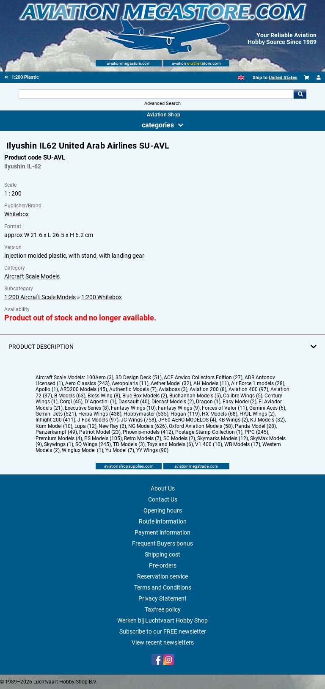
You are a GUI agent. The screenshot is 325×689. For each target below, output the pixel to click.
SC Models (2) (179, 438)
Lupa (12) (85, 426)
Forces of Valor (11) (224, 408)
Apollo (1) (47, 389)
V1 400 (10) (208, 444)
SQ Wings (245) (93, 444)
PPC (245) (256, 432)
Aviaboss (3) (173, 389)
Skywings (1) (58, 444)
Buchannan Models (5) (195, 396)
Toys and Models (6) (170, 444)
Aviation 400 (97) (248, 389)
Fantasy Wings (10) (133, 408)
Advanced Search (162, 103)
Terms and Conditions (162, 587)
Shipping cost (162, 554)
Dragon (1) (208, 402)
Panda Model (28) (255, 426)
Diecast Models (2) (172, 402)
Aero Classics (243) (87, 383)
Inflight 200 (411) (55, 420)
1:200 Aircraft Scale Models (40, 297)
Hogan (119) (185, 414)
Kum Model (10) (54, 426)
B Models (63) (69, 396)
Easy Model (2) (239, 402)
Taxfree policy (163, 609)
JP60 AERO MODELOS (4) (187, 420)
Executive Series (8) (87, 408)
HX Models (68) (219, 414)
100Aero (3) (99, 377)
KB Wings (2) (233, 420)
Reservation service (162, 576)
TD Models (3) (129, 444)
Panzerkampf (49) (56, 432)
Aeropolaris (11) (130, 383)
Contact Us (162, 499)
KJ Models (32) (267, 420)
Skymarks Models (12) (222, 438)
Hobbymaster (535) (146, 414)
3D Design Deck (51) (139, 377)
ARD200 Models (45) (83, 389)
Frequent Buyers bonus (162, 543)
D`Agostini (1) (100, 402)
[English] (241, 77)
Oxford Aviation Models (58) (201, 426)
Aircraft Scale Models (32, 276)
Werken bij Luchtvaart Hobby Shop (162, 620)
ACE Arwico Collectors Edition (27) (203, 377)
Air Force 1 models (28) (257, 383)
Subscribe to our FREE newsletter (162, 631)
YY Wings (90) (152, 450)
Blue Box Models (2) (144, 396)
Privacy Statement (162, 598)
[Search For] (156, 94)
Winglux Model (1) (82, 450)
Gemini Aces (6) (267, 408)
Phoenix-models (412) (148, 432)
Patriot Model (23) (100, 432)
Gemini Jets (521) (56, 414)
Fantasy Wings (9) (179, 408)
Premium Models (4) (59, 438)
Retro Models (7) (142, 438)
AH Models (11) (211, 383)
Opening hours (162, 510)
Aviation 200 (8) (208, 389)
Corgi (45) (71, 402)
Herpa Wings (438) (99, 414)
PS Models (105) (103, 438)
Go (300, 94)
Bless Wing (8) (104, 396)
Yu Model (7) (119, 450)
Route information (163, 521)
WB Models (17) (242, 444)
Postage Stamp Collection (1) (208, 432)
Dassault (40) (133, 402)
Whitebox (16, 214)
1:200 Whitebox (101, 297)
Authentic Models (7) (133, 389)
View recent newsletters (163, 642)
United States (283, 77)
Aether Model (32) (171, 383)
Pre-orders (162, 565)
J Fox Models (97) (97, 420)
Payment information (162, 532)
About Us (163, 488)
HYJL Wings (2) (257, 414)
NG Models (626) (147, 426)
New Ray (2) (112, 426)
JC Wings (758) (138, 420)
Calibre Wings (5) (242, 396)
